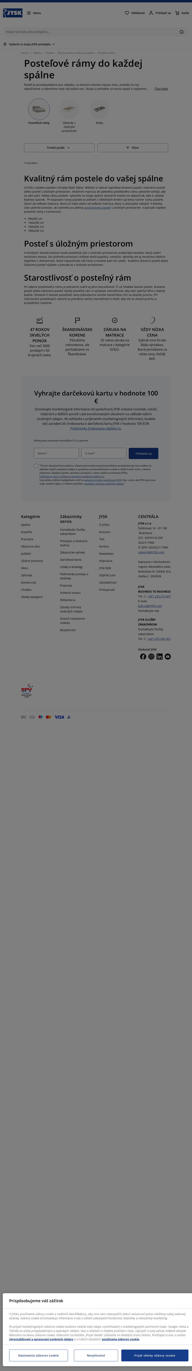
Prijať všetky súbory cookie (154, 1355)
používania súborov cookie (120, 1339)
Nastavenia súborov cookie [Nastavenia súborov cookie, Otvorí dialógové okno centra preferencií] (38, 1355)
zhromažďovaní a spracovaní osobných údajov (41, 1339)
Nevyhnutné (96, 1355)
